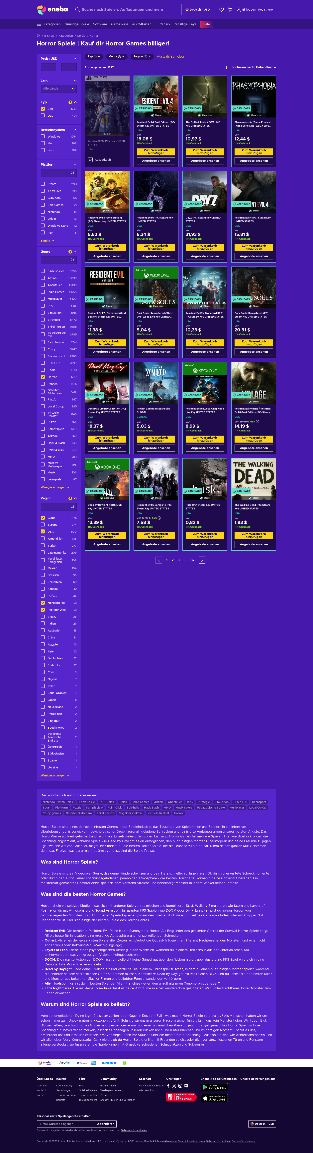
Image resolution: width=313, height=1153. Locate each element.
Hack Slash (151, 807)
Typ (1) (94, 56)
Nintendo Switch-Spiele (58, 802)
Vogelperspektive (131, 813)
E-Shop (49, 35)
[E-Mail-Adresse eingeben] (66, 1124)
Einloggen (246, 9)
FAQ (81, 1085)
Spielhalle (133, 807)
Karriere (41, 1095)
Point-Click (115, 807)
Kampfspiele (94, 807)
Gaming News (108, 1085)
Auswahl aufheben (171, 56)
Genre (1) (117, 56)
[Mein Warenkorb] (230, 9)
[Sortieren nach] (251, 68)
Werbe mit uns (147, 1090)
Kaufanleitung (64, 1085)
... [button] (185, 560)
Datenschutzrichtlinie (218, 1141)
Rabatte (60, 1100)
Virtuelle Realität (158, 813)
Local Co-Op (257, 807)
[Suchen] (126, 9)
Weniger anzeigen (55, 487)
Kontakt (41, 1090)
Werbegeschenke (110, 1090)
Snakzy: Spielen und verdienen (117, 1100)
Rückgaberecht (88, 1100)
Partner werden (109, 1095)
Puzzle (77, 807)
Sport (46, 807)
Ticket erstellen (88, 1095)
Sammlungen (63, 1090)
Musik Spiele (184, 807)
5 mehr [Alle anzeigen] (47, 240)
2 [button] (173, 560)
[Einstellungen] (197, 9)
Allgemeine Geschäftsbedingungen (184, 1141)
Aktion (158, 802)
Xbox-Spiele (87, 802)
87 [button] (193, 560)
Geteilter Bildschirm (79, 813)
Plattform (61, 807)
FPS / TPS (240, 802)
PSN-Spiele (107, 802)
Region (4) (142, 56)
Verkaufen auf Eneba (151, 1085)
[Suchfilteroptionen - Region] (59, 507)
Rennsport (259, 802)
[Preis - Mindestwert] (48, 67)
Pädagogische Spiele (211, 807)
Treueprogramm (66, 1095)
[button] (202, 560)
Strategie (204, 802)
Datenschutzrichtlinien (134, 1130)
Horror (178, 813)
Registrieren (266, 9)
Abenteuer (175, 802)
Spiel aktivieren (88, 1090)
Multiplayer (237, 807)
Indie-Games (141, 802)
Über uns (42, 1085)
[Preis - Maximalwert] (69, 67)
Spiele (81, 35)
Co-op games (52, 813)
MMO (167, 807)
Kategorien (65, 35)
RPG (190, 802)
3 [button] (179, 560)
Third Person (105, 813)
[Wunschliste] (221, 9)
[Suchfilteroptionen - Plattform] (59, 173)
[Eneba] (52, 9)
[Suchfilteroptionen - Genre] (59, 260)
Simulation (222, 802)
